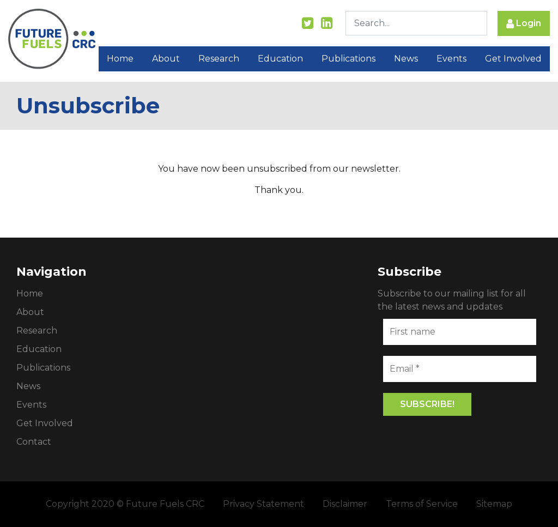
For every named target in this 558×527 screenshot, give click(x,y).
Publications (348, 58)
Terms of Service (422, 504)
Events (451, 58)
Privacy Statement (263, 504)
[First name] (459, 332)
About (166, 58)
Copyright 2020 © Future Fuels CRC (125, 504)
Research (218, 58)
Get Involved (513, 58)
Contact (33, 442)
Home (120, 58)
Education (280, 58)
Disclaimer (345, 504)
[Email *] (459, 369)
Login (523, 23)
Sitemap (494, 504)
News (406, 58)
